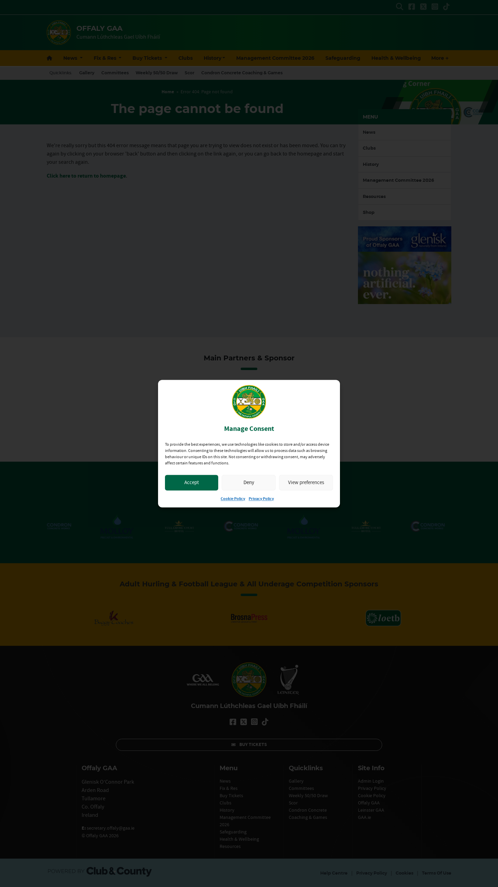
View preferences (306, 482)
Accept (191, 482)
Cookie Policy (233, 499)
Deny (248, 482)
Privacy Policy (261, 499)
